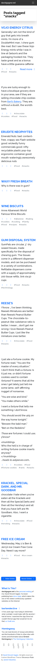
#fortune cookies (9, 468)
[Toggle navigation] (33, 3)
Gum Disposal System (18, 240)
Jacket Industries (9, 660)
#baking (29, 219)
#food (4, 72)
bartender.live (11, 608)
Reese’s (7, 303)
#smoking (5, 524)
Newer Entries (28, 579)
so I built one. (10, 621)
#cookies (5, 116)
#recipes (13, 224)
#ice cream (27, 555)
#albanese (19, 219)
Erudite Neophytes (16, 132)
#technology (7, 288)
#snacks (12, 72)
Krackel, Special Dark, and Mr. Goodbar (14, 486)
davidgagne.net (8, 3)
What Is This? (9, 588)
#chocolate (19, 113)
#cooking (16, 222)
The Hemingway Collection (23, 639)
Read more (28, 69)
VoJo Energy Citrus (17, 27)
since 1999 (17, 596)
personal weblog (25, 591)
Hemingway (8, 628)
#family (25, 222)
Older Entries (8, 579)
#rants (22, 468)
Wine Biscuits (12, 206)
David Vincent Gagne (10, 655)
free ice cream (13, 539)
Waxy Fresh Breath (16, 181)
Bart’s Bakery (14, 101)
